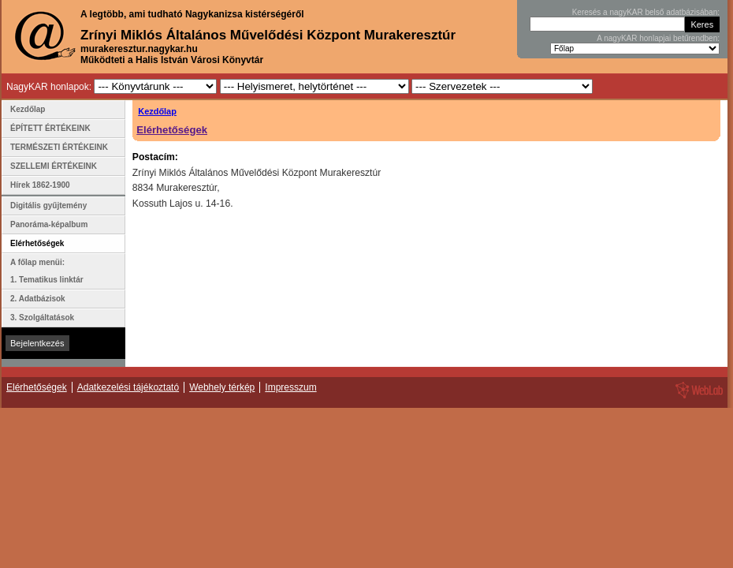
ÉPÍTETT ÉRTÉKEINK (50, 128)
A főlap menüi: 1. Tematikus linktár (47, 271)
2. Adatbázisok (37, 298)
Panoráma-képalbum (48, 224)
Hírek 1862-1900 (40, 185)
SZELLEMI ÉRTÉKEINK (53, 166)
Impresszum (290, 387)
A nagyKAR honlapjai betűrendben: (658, 38)
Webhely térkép (222, 387)
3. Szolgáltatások (42, 317)
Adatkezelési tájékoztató (128, 387)
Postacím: (155, 157)
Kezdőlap (157, 111)
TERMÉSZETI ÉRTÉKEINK (59, 147)
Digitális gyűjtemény (48, 205)
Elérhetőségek (171, 130)
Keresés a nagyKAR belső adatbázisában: (646, 12)
